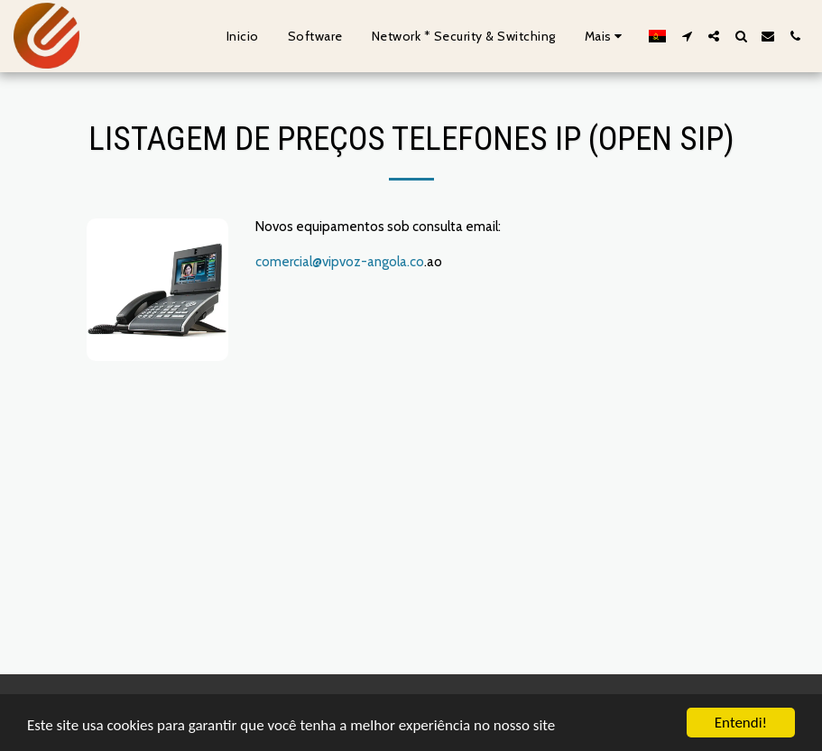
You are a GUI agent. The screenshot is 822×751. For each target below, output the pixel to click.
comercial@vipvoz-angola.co (339, 262)
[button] (686, 36)
